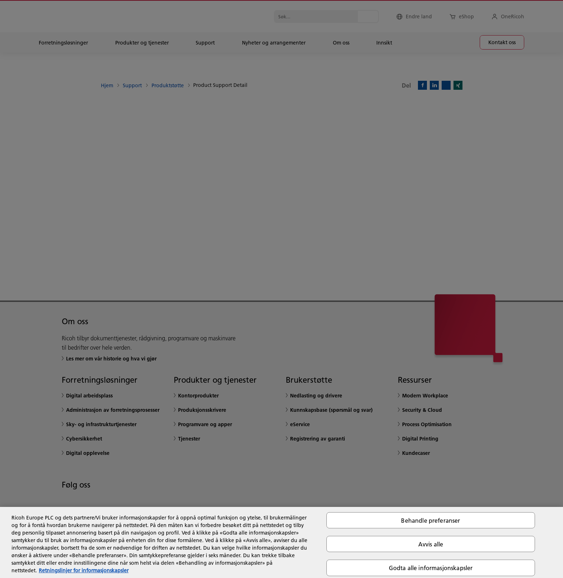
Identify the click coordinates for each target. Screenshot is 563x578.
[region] (281, 542)
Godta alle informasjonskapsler (431, 568)
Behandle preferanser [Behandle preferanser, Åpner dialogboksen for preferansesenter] (430, 520)
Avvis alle (430, 544)
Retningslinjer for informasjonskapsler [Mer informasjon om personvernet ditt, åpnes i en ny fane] (84, 570)
